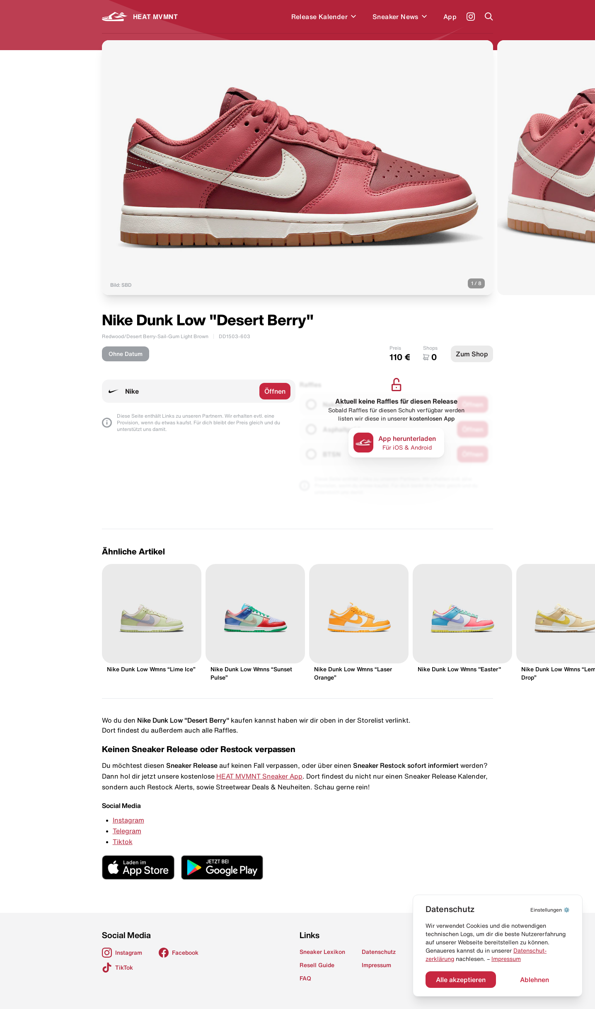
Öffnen (274, 391)
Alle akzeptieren (461, 979)
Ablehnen (534, 979)
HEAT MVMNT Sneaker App (259, 776)
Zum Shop (472, 354)
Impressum (506, 959)
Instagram (128, 820)
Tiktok (123, 841)
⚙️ (550, 909)
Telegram (127, 831)
